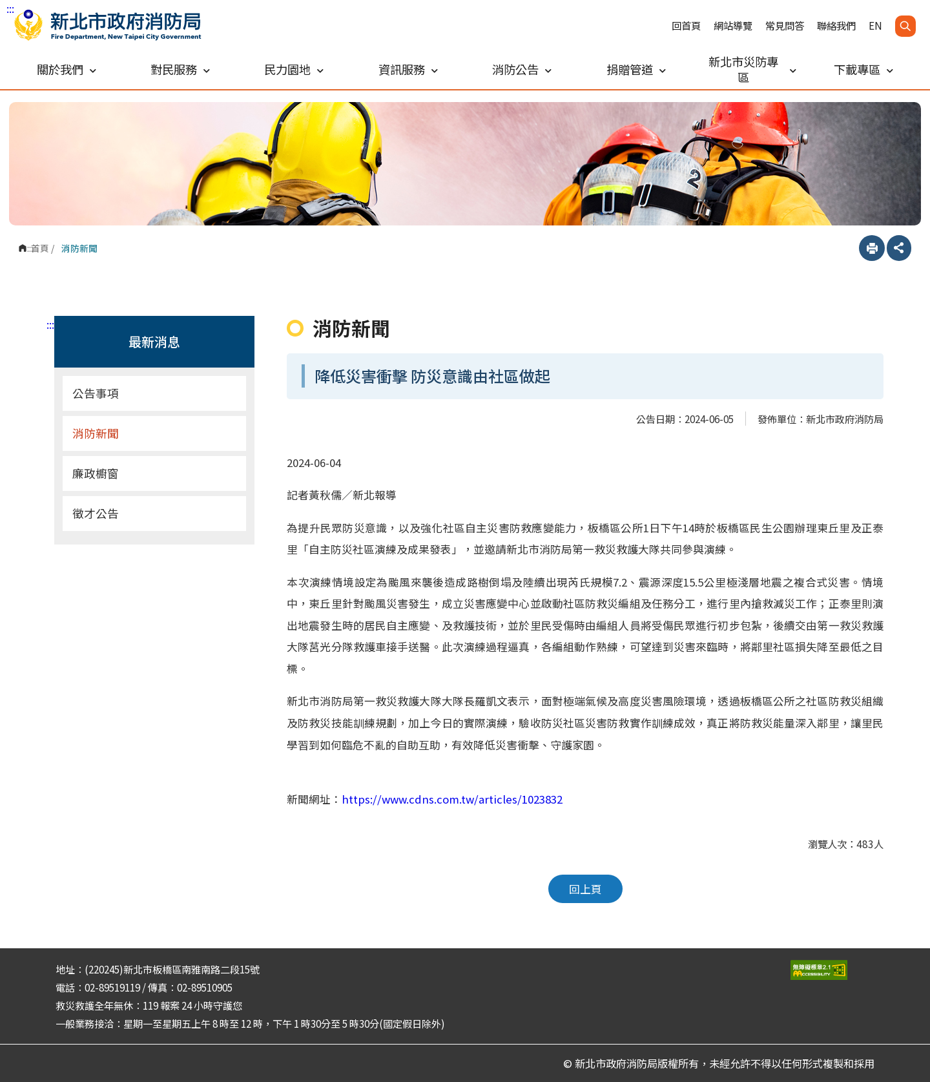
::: (10, 8)
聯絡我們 (836, 25)
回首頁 (686, 25)
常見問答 (784, 25)
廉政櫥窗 (95, 473)
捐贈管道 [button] (636, 69)
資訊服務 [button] (408, 69)
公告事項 (95, 393)
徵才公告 (95, 513)
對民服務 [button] (180, 69)
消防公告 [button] (522, 69)
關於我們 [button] (66, 69)
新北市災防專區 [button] (752, 69)
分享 (899, 248)
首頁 (40, 248)
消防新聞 (95, 433)
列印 (872, 248)
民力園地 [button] (294, 69)
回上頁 (585, 889)
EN (875, 25)
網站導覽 (733, 25)
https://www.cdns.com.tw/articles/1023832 (452, 799)
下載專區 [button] (863, 69)
